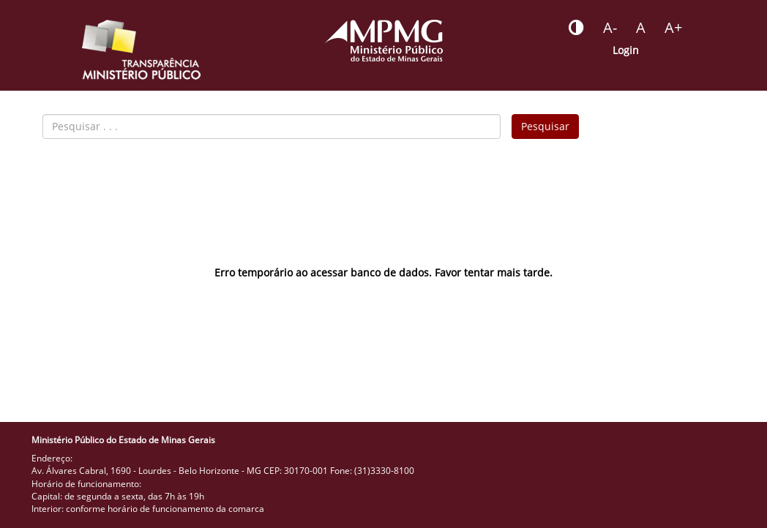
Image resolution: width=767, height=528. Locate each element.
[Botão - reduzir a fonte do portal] (610, 27)
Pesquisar (545, 126)
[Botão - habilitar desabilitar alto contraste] (576, 28)
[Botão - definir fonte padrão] (641, 27)
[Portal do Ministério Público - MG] (383, 40)
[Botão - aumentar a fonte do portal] (673, 27)
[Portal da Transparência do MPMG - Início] (141, 50)
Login (626, 50)
